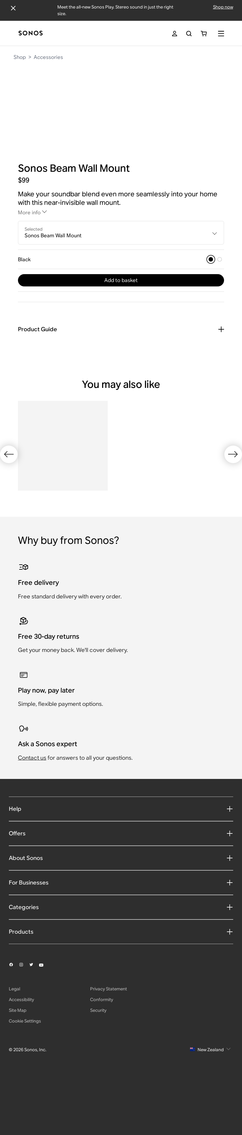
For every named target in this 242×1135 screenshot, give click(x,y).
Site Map (17, 1075)
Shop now (223, 7)
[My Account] (174, 33)
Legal (14, 1053)
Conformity (101, 1064)
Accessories (48, 57)
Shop (20, 57)
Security (98, 1075)
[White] (219, 259)
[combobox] (121, 233)
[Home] (30, 34)
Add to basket (121, 280)
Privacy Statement (108, 1053)
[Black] (210, 259)
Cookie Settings (25, 1085)
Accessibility (21, 1064)
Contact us (32, 822)
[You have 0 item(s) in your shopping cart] (204, 33)
